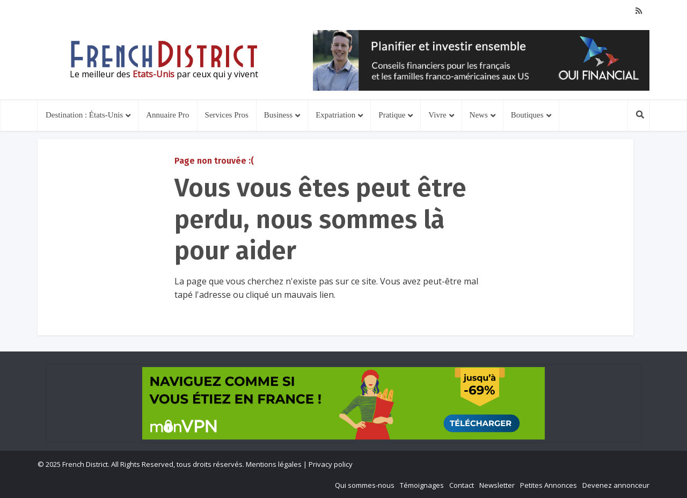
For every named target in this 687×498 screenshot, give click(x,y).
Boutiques (527, 115)
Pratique (391, 115)
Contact (461, 485)
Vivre (437, 115)
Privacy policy (331, 464)
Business (278, 115)
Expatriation (335, 115)
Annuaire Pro (167, 115)
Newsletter (497, 485)
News (479, 115)
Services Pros (227, 115)
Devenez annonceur (615, 485)
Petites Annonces (548, 485)
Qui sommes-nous (364, 485)
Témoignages (422, 485)
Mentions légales (274, 464)
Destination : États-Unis (84, 115)
